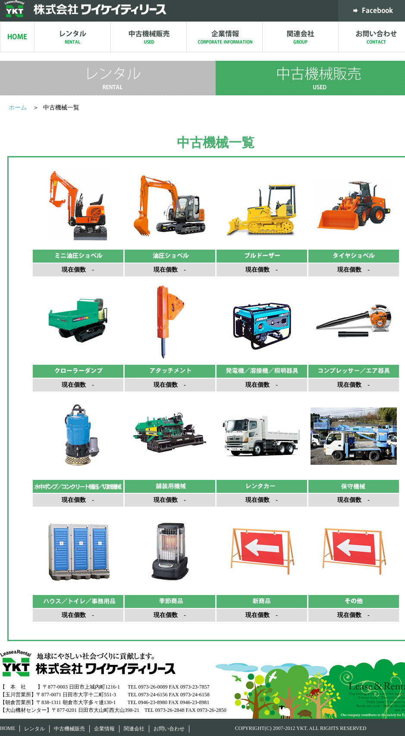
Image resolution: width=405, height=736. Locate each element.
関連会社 (134, 729)
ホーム (18, 107)
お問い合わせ (169, 729)
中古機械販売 (69, 729)
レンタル (34, 729)
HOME (7, 728)
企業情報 (104, 729)
